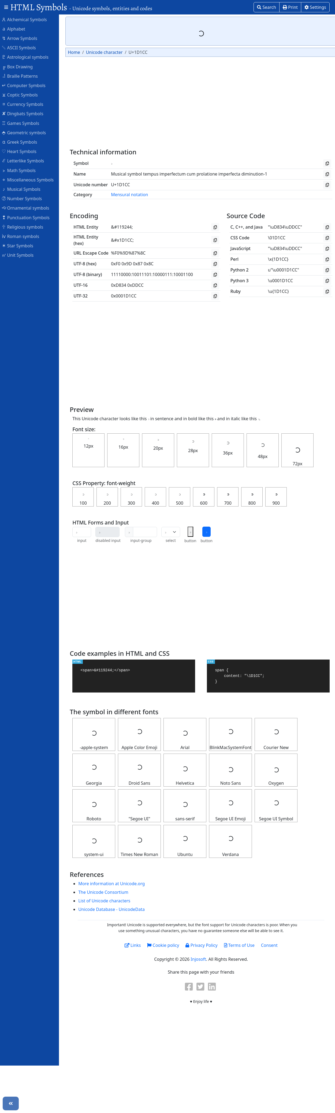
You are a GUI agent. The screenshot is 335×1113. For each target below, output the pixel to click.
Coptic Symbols (22, 94)
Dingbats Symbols (25, 113)
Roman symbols (23, 236)
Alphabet (16, 28)
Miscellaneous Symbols (30, 179)
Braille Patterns (22, 76)
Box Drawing (19, 66)
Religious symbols (25, 227)
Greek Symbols (22, 142)
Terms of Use (241, 945)
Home (76, 52)
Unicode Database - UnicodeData (114, 909)
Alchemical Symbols (26, 19)
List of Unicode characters (107, 901)
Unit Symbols (20, 255)
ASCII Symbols (21, 47)
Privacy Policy (204, 945)
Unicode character (106, 52)
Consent (272, 945)
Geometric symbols (26, 132)
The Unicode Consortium (106, 892)
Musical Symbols (23, 189)
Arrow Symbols (22, 38)
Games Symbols (23, 123)
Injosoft (201, 959)
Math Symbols (21, 170)
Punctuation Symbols (28, 217)
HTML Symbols (81, 7)
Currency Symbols (25, 104)
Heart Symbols (21, 151)
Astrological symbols (27, 57)
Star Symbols (20, 245)
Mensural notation (132, 195)
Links (135, 945)
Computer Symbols (26, 85)
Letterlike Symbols (25, 160)
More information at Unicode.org (114, 884)
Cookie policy (166, 945)
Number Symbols (24, 198)
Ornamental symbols (28, 207)
